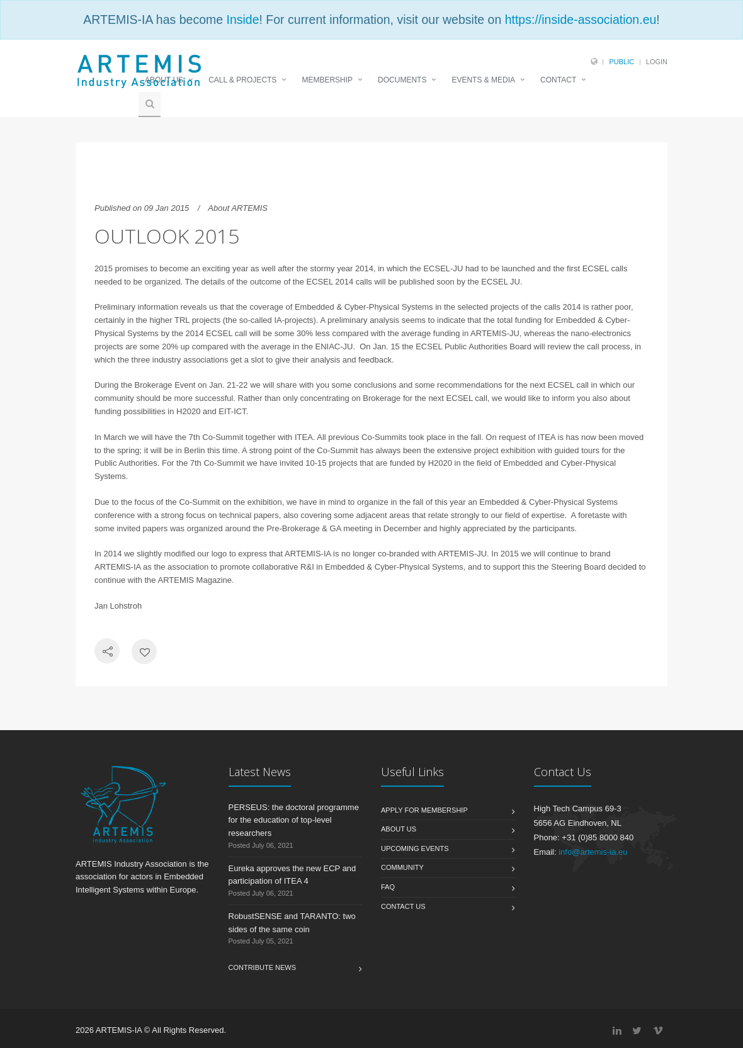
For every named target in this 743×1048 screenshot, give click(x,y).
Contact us (403, 906)
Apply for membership (424, 810)
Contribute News (263, 967)
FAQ (388, 887)
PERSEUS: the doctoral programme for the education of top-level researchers (294, 820)
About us (398, 829)
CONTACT (558, 80)
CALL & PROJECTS (242, 80)
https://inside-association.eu (581, 19)
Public (621, 61)
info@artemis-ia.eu (593, 852)
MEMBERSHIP (327, 80)
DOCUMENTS (402, 80)
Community (402, 867)
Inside (242, 19)
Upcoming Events (415, 848)
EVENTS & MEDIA (483, 80)
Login (656, 61)
